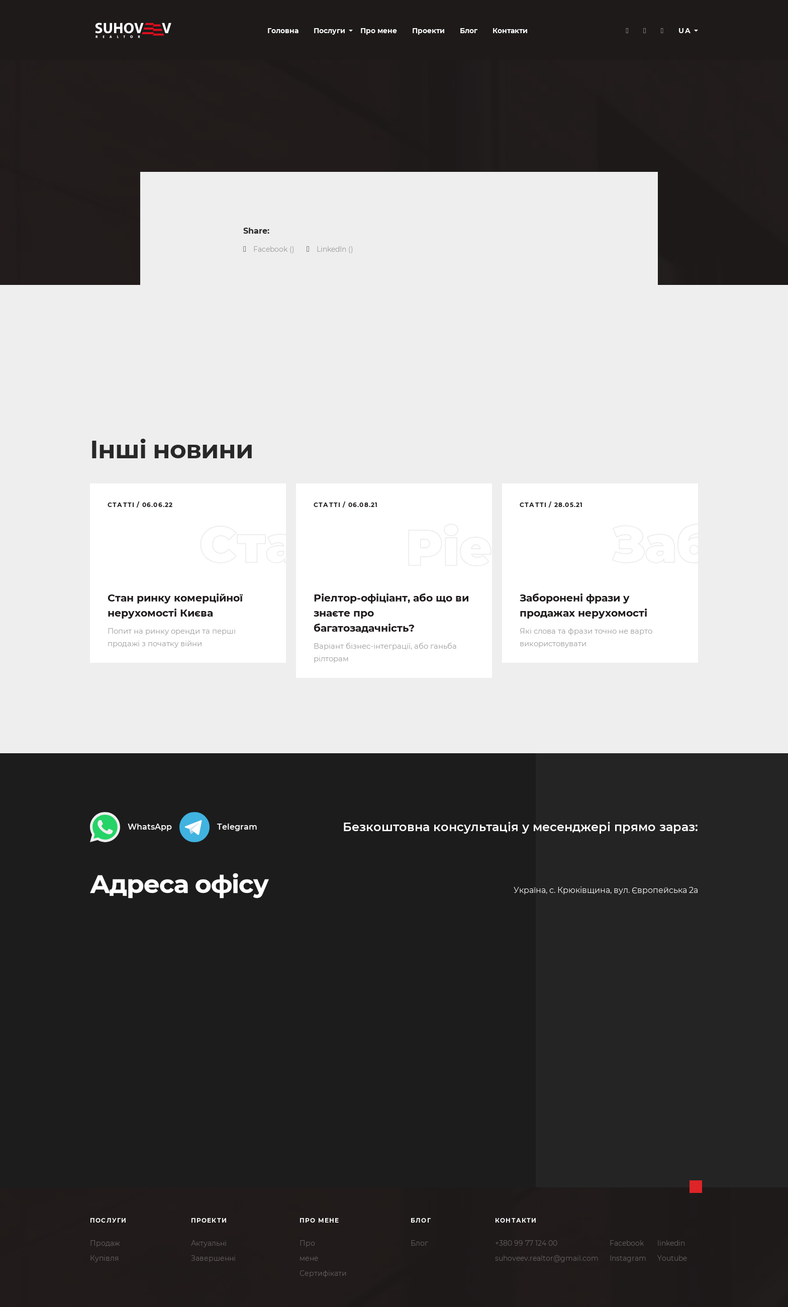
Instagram (628, 1256)
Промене (309, 1249)
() (273, 249)
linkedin (671, 1241)
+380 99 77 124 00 (526, 1241)
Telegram (218, 826)
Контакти (468, 31)
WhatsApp (131, 826)
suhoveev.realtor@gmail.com (547, 1256)
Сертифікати (323, 1271)
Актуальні (209, 1241)
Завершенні (213, 1256)
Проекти (387, 31)
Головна (241, 31)
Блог (427, 31)
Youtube (672, 1256)
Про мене (337, 31)
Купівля (104, 1256)
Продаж (105, 1241)
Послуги (288, 31)
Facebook (627, 1241)
